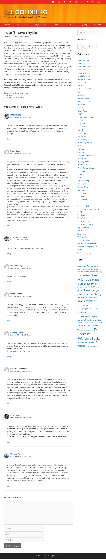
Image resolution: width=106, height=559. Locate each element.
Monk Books (82, 139)
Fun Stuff (81, 104)
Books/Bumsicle (84, 66)
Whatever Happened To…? (88, 246)
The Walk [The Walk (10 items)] (94, 325)
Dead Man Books (84, 76)
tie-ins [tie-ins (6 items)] (85, 330)
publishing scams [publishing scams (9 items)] (84, 309)
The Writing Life (83, 221)
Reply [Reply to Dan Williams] (9, 320)
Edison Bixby (82, 82)
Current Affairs (83, 73)
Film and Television (85, 98)
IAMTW (80, 114)
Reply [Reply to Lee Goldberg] (9, 282)
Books (80, 63)
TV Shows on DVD (84, 240)
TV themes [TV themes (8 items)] (81, 343)
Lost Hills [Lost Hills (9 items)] (80, 297)
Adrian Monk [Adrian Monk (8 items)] (81, 266)
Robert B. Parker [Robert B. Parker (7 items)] (96, 309)
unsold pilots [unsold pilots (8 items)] (90, 346)
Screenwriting (83, 180)
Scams (80, 177)
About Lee (24, 25)
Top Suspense (83, 227)
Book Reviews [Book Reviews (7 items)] (81, 272)
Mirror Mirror (11, 95)
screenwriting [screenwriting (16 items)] (85, 316)
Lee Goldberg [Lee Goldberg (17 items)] (92, 294)
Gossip (80, 108)
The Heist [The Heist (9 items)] (98, 323)
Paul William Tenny (18, 237)
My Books (42, 25)
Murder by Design (84, 142)
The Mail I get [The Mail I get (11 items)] (83, 325)
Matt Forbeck (16, 115)
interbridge (66, 556)
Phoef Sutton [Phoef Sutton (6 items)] (90, 306)
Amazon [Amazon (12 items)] (91, 266)
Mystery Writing (84, 161)
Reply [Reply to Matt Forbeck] (9, 139)
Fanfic (79, 92)
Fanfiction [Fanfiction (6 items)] (84, 287)
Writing (80, 250)
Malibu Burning (83, 133)
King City (81, 123)
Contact (97, 24)
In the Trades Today (85, 117)
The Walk (81, 218)
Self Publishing (83, 184)
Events (56, 24)
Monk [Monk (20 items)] (81, 301)
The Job (80, 203)
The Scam (81, 215)
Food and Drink (83, 101)
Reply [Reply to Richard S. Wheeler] (9, 403)
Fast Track (81, 95)
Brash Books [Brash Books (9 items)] (91, 271)
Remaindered (83, 171)
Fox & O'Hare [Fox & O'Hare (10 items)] (93, 287)
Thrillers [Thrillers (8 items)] (80, 330)
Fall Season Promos (85, 89)
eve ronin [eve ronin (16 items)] (92, 283)
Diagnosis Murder (84, 79)
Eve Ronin (81, 85)
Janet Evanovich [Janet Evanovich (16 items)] (86, 290)
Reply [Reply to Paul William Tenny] (9, 254)
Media (71, 25)
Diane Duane (16, 151)
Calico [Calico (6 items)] (80, 275)
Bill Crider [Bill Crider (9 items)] (95, 269)
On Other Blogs (83, 165)
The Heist (81, 196)
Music (79, 146)
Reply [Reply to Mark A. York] (9, 486)
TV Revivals (82, 237)
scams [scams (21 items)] (81, 312)
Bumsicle (81, 70)
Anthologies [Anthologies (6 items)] (87, 269)
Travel (79, 231)
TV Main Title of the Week (15, 98)
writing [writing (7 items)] (97, 346)
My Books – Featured (86, 155)
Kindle (80, 120)
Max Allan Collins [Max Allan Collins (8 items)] (91, 298)
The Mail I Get (83, 206)
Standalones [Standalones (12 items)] (91, 319)
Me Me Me (10, 93)
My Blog (83, 24)
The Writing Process (21, 93)
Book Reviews (83, 60)
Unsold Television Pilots (87, 243)
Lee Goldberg (25, 11)
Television (81, 190)
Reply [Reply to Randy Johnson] (9, 357)
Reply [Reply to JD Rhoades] (9, 442)
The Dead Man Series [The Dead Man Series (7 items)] (87, 323)
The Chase (81, 193)
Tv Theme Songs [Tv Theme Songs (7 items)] (90, 343)
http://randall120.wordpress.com (20, 351)
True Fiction (82, 234)
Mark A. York (16, 454)
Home (7, 24)
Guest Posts (82, 111)
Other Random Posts (86, 168)
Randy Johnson (16, 332)
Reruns (80, 174)
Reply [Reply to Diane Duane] (9, 225)
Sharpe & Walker (84, 187)
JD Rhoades (15, 415)
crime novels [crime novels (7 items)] (86, 276)
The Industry (82, 199)
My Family (81, 158)
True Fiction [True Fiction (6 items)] (90, 330)
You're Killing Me (84, 253)
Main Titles (81, 130)
